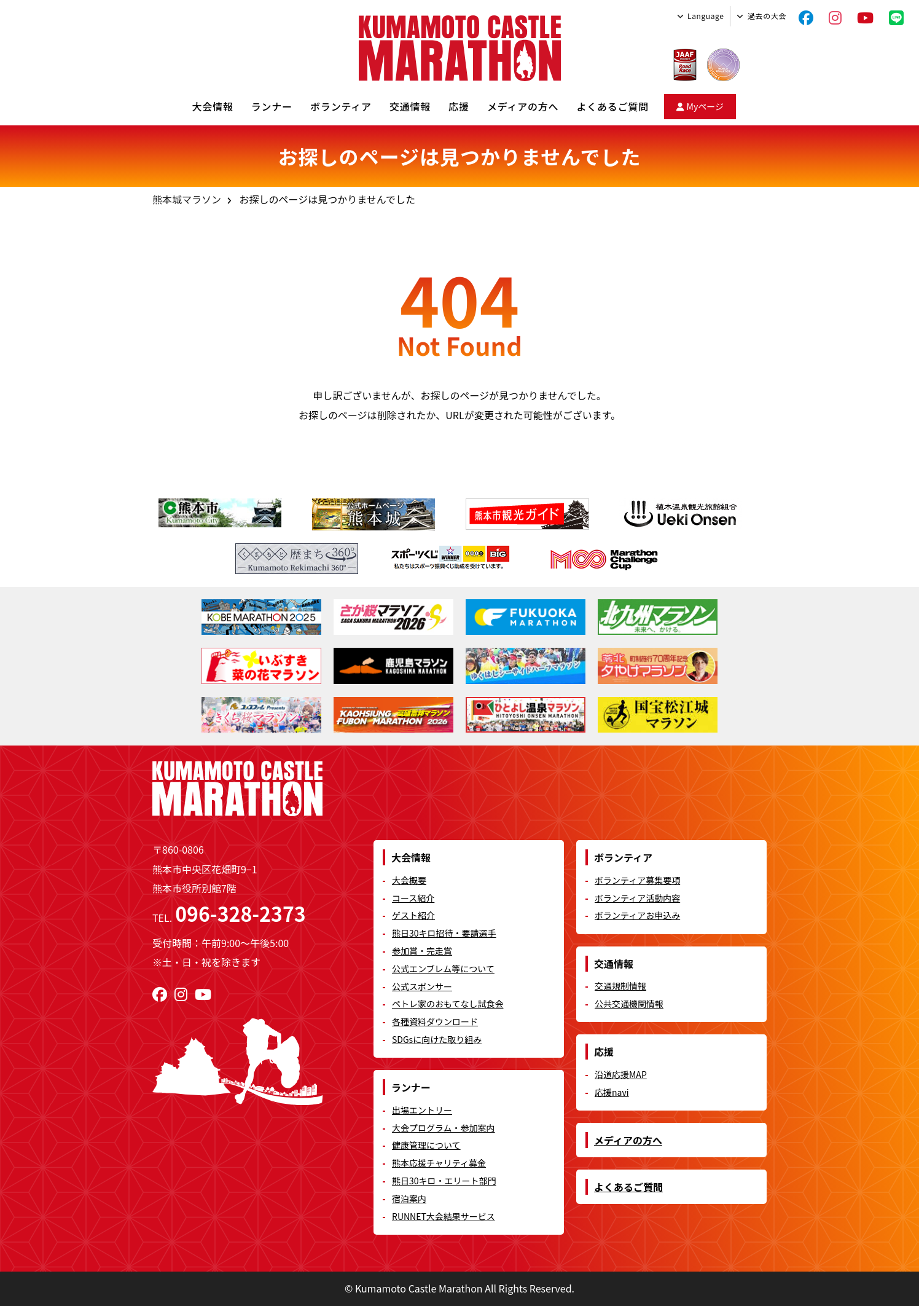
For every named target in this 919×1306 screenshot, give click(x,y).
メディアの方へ (522, 106)
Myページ (700, 106)
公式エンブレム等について (443, 968)
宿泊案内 (409, 1198)
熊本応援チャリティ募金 (439, 1163)
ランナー (271, 106)
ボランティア (341, 106)
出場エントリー (422, 1110)
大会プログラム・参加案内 (443, 1128)
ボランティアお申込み (637, 915)
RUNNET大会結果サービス (443, 1216)
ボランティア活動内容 (637, 898)
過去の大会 (767, 15)
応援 (458, 106)
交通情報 (410, 106)
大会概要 (409, 880)
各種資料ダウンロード (435, 1021)
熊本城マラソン (186, 199)
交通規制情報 (620, 986)
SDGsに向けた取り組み (437, 1039)
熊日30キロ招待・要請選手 (444, 933)
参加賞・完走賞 (422, 951)
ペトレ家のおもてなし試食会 (447, 1003)
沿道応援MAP (621, 1074)
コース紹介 (413, 898)
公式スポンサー (422, 986)
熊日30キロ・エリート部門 (444, 1180)
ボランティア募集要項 (637, 880)
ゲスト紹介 (413, 915)
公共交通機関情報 (629, 1003)
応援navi (612, 1092)
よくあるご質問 (612, 106)
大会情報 (212, 106)
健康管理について (426, 1145)
